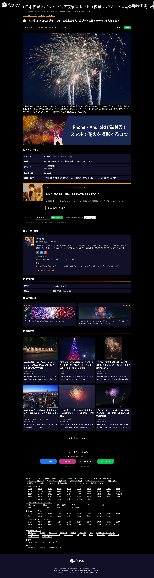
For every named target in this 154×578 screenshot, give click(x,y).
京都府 (79, 494)
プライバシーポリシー (103, 478)
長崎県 (40, 499)
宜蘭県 (69, 516)
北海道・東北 (32, 505)
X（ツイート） (42, 218)
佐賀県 (30, 499)
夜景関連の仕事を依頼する (36, 483)
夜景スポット (32, 533)
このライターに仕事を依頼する (47, 270)
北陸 (88, 505)
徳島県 (79, 496)
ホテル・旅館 (101, 535)
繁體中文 (139, 5)
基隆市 (59, 513)
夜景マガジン (105, 6)
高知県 (108, 496)
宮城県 (59, 489)
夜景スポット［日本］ (35, 486)
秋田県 (69, 489)
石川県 (108, 491)
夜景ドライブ (53, 542)
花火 (91, 533)
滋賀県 (99, 494)
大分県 (59, 499)
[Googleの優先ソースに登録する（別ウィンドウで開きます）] (90, 217)
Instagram (67, 461)
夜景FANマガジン (34, 531)
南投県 (50, 516)
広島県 (59, 496)
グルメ (91, 535)
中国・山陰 (46, 507)
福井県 (118, 491)
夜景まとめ (63, 533)
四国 (58, 507)
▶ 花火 (41, 15)
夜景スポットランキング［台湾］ (40, 520)
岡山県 (50, 496)
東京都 (30, 491)
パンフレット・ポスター (95, 481)
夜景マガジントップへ (77, 438)
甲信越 (74, 505)
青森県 (40, 489)
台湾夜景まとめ (47, 537)
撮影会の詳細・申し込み (56, 208)
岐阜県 (40, 494)
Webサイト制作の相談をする (60, 483)
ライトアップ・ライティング (51, 535)
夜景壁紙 (42, 547)
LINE (128, 27)
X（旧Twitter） (86, 461)
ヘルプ (89, 478)
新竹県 (79, 513)
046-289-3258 (75, 568)
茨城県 (99, 489)
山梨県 (79, 491)
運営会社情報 (51, 478)
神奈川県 (40, 491)
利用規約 (79, 478)
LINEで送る (56, 218)
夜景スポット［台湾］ (35, 511)
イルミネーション (33, 535)
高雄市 (108, 513)
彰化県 (40, 516)
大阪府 (69, 494)
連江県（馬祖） (111, 524)
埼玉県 (50, 491)
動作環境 (94, 483)
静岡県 (50, 494)
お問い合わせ (112, 481)
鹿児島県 (79, 499)
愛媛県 (99, 496)
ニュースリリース (81, 483)
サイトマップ (106, 483)
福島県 (89, 489)
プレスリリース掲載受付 (57, 481)
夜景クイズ (82, 533)
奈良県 (108, 494)
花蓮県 (79, 516)
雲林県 (30, 524)
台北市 (30, 513)
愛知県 (30, 494)
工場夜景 (42, 533)
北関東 (45, 505)
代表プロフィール (66, 478)
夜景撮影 (73, 533)
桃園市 (50, 513)
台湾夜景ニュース (33, 537)
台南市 (99, 513)
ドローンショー (68, 535)
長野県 (89, 491)
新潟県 (69, 491)
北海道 (30, 489)
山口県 (69, 496)
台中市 (89, 513)
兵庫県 (89, 494)
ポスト (119, 27)
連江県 (108, 516)
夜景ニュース (53, 533)
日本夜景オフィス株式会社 (71, 570)
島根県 (40, 496)
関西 (29, 507)
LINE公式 (105, 461)
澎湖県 (89, 516)
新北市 (40, 513)
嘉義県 (40, 524)
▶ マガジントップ (30, 15)
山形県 (79, 489)
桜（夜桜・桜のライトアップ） (105, 533)
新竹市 (69, 513)
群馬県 (118, 489)
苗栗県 (59, 516)
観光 (84, 535)
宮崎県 (69, 499)
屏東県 (118, 513)
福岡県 (118, 496)
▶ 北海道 (50, 15)
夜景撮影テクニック (55, 547)
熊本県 (50, 499)
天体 (78, 535)
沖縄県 (89, 499)
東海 (103, 505)
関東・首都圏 (61, 505)
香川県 (89, 496)
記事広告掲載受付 (76, 481)
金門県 (99, 516)
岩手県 (50, 489)
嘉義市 (40, 527)
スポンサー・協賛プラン (35, 481)
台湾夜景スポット (74, 6)
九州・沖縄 (75, 507)
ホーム (29, 478)
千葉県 (59, 491)
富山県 (99, 491)
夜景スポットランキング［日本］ (40, 503)
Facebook (48, 461)
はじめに (39, 478)
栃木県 (108, 489)
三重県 (59, 494)
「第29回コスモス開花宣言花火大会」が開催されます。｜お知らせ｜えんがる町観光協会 (79, 178)
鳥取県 (30, 496)
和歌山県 (119, 494)
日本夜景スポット (40, 6)
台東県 (30, 516)
